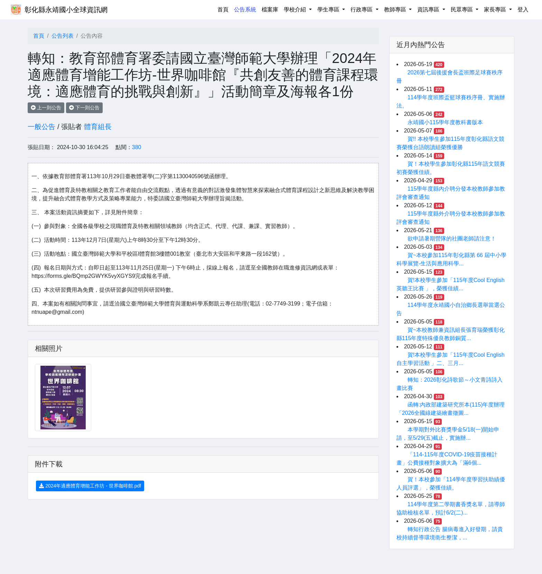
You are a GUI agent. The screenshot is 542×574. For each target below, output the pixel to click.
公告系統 (245, 9)
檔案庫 (270, 9)
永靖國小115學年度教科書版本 (445, 122)
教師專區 (396, 9)
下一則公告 (84, 107)
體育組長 (98, 126)
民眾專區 (462, 9)
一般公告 (41, 126)
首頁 (224, 8)
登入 (523, 9)
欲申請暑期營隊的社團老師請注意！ (452, 239)
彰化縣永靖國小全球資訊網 (66, 9)
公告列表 (63, 36)
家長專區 (495, 9)
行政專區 (362, 9)
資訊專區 (429, 9)
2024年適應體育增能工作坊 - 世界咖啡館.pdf (90, 486)
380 (136, 147)
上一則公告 (46, 107)
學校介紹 (295, 9)
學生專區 (329, 9)
